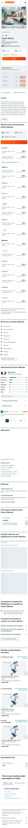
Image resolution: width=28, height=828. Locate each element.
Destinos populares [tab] (20, 783)
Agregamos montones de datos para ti (14, 821)
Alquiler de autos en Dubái (10, 794)
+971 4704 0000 (6, 44)
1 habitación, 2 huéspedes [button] (10, 54)
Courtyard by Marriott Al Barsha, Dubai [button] (10, 740)
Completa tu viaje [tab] (7, 783)
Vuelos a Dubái (7, 792)
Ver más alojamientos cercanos (22, 657)
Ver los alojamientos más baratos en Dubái (21, 689)
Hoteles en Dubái (8, 796)
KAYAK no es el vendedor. (14, 818)
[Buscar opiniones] (15, 396)
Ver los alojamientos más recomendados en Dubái (21, 721)
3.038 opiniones (15, 46)
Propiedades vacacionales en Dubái (12, 798)
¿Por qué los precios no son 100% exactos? (14, 823)
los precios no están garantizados (13, 813)
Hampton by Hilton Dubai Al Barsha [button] (10, 676)
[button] (2, 2)
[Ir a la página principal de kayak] (9, 2)
